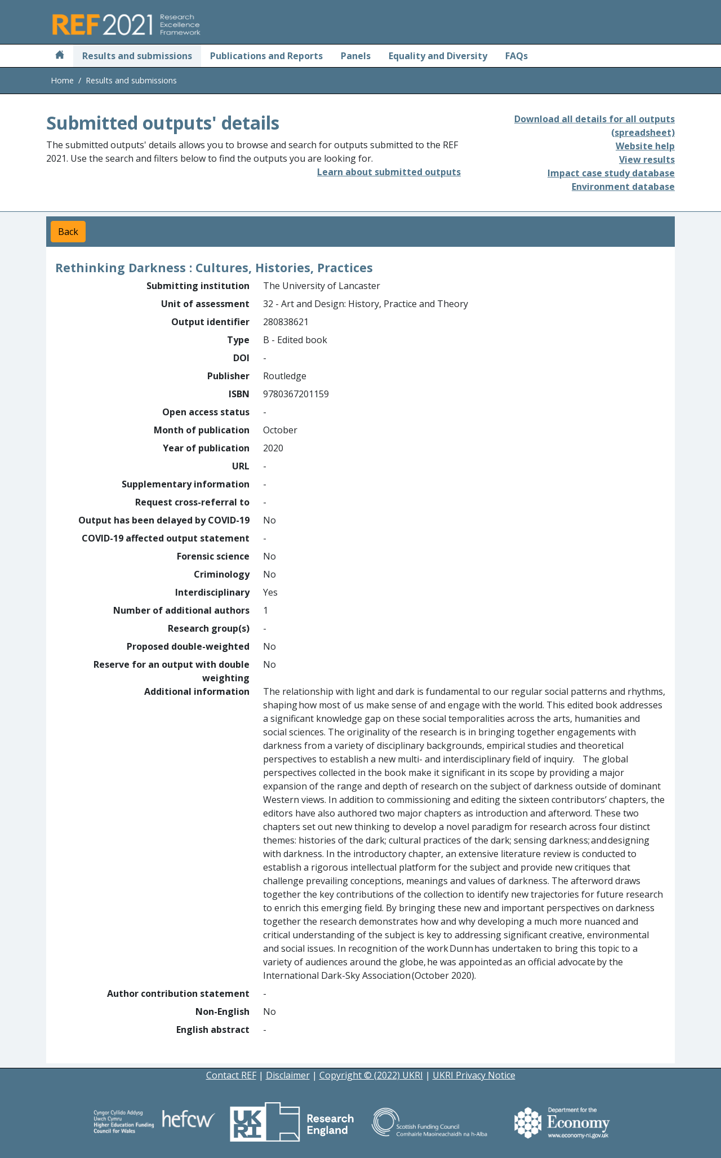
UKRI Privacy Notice (474, 1075)
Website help (645, 146)
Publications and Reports (266, 56)
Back (68, 231)
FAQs (516, 56)
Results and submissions (137, 56)
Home (62, 80)
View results (647, 159)
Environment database (623, 186)
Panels (356, 56)
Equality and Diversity (438, 56)
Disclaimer (288, 1075)
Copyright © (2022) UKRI (371, 1075)
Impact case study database (611, 173)
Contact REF (231, 1075)
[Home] (60, 56)
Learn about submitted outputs (389, 172)
